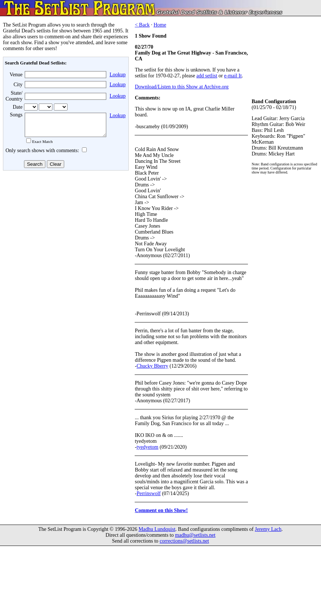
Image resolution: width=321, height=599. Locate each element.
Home (159, 25)
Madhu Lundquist (156, 529)
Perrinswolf (148, 493)
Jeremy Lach (268, 529)
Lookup (118, 74)
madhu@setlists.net (195, 535)
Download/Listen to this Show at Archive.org (181, 87)
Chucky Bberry (152, 366)
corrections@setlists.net (184, 541)
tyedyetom (147, 447)
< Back (142, 25)
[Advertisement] (65, 231)
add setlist (206, 75)
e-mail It (233, 75)
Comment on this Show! (161, 510)
